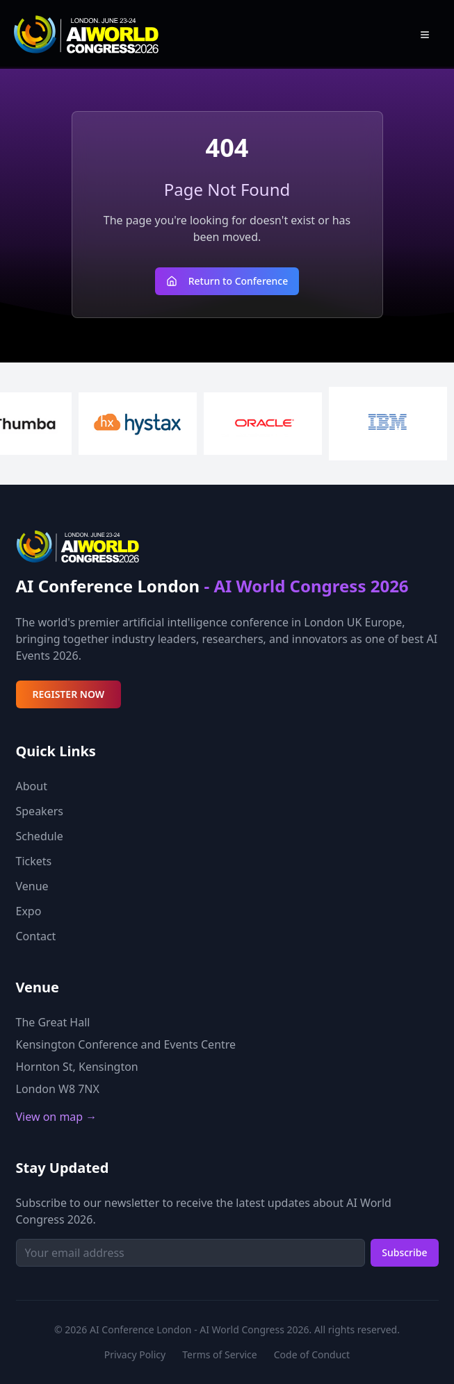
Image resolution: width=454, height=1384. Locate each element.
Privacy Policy (134, 1354)
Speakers (39, 811)
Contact (36, 936)
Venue (32, 886)
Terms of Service (219, 1354)
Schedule (39, 836)
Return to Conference (227, 280)
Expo (29, 911)
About (31, 786)
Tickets (34, 861)
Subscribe (404, 1252)
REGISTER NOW (69, 694)
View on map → (56, 1116)
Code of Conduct (312, 1354)
